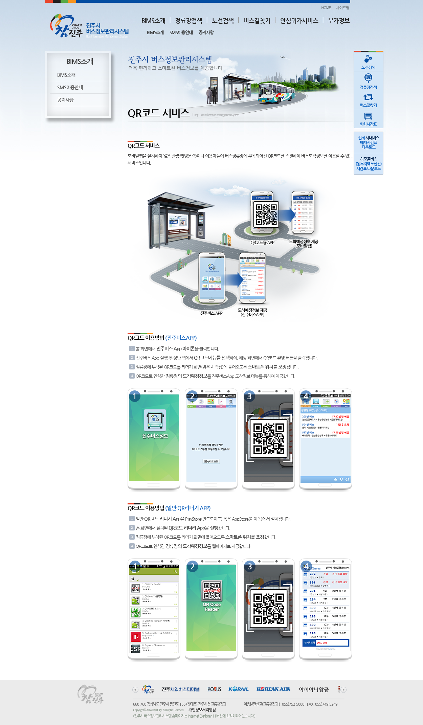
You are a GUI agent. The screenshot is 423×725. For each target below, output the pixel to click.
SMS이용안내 (181, 32)
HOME (326, 7)
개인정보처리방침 (202, 709)
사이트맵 (343, 7)
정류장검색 (188, 20)
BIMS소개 (153, 20)
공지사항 (206, 32)
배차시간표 (368, 118)
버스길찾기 (256, 20)
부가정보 (339, 20)
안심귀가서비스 (299, 20)
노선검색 (222, 20)
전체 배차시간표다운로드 (368, 142)
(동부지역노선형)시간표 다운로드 (368, 164)
